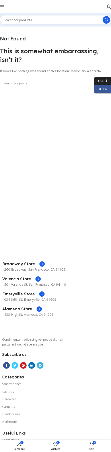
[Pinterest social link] (23, 365)
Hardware (9, 399)
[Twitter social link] (15, 365)
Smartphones (11, 384)
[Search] (55, 20)
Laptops (8, 391)
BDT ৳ (101, 89)
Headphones (11, 414)
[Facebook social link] (6, 365)
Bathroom (9, 422)
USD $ (100, 81)
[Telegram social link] (40, 365)
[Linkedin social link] (31, 365)
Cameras (8, 407)
